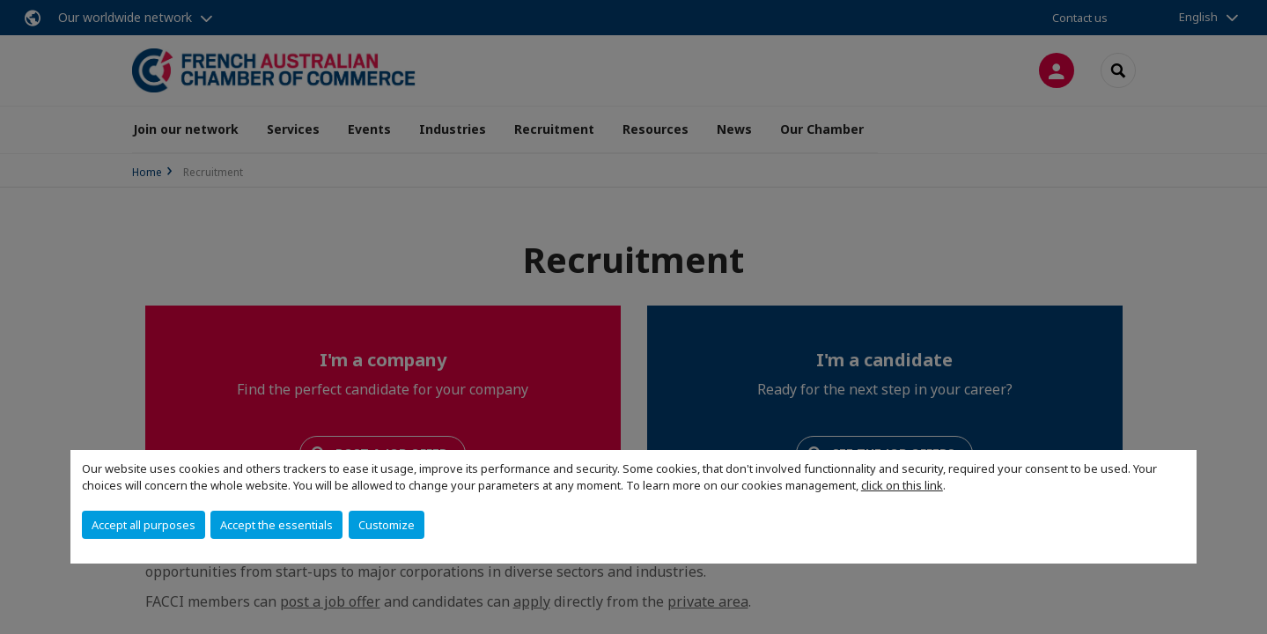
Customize (386, 525)
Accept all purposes (143, 525)
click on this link (902, 485)
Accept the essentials (276, 525)
